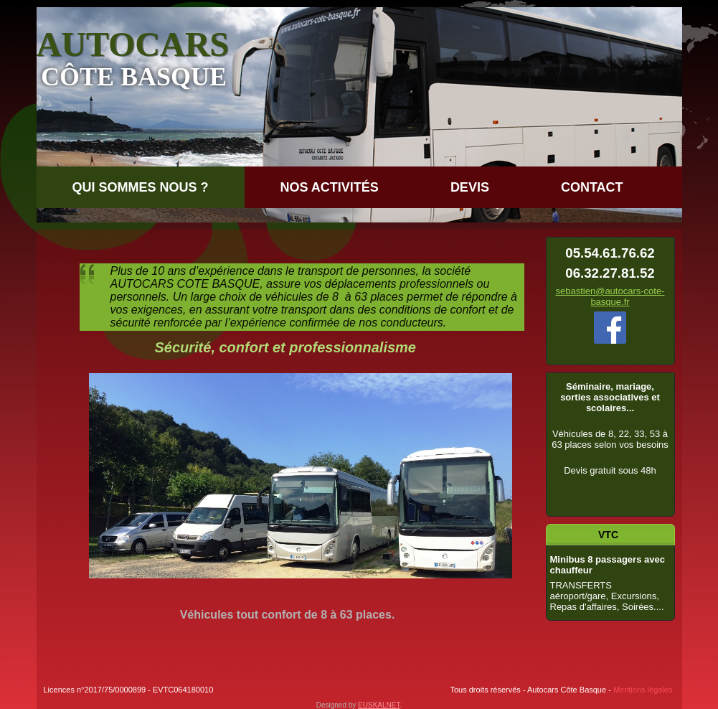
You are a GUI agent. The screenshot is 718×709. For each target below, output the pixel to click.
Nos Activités (329, 187)
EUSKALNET (379, 705)
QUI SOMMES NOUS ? (140, 187)
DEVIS (469, 187)
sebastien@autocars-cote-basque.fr (610, 296)
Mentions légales (643, 689)
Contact (592, 187)
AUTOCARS (133, 44)
